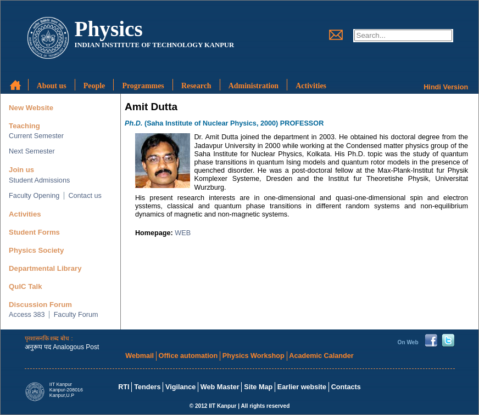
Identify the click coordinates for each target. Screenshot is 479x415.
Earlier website (301, 387)
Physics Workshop (253, 356)
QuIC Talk (25, 286)
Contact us (85, 196)
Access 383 (26, 315)
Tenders (147, 387)
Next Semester (32, 151)
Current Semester (36, 136)
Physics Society (36, 250)
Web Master (219, 387)
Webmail (139, 356)
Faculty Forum (76, 315)
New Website (31, 108)
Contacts (346, 387)
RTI (123, 387)
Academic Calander (321, 356)
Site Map (258, 387)
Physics (108, 29)
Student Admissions (39, 180)
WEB (183, 233)
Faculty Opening (34, 196)
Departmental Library (45, 268)
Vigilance (180, 387)
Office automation (188, 356)
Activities (25, 214)
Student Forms (34, 232)
